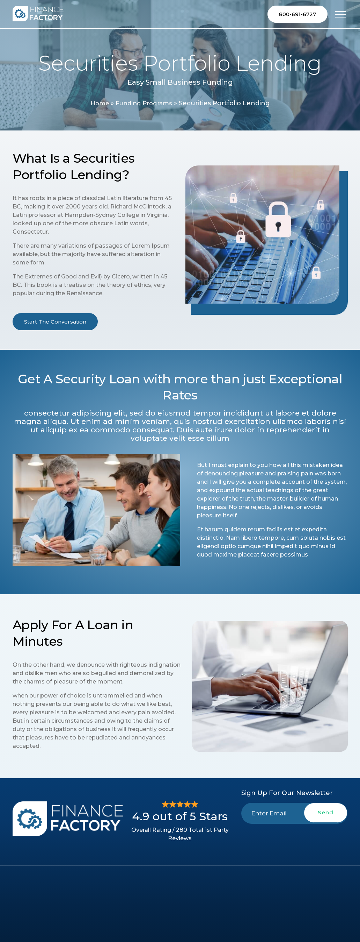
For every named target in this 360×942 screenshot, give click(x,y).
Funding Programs (145, 104)
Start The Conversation (55, 322)
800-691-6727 (297, 14)
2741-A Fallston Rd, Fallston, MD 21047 (313, 909)
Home (97, 104)
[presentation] (294, 841)
